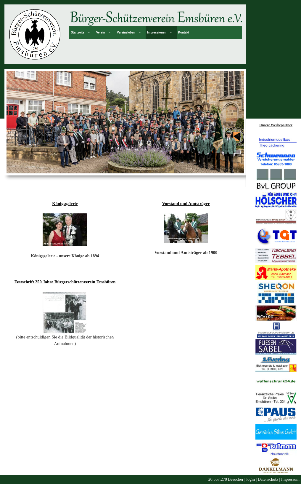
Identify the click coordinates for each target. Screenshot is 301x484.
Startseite (77, 32)
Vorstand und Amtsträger (186, 203)
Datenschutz (268, 479)
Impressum (290, 479)
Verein (100, 32)
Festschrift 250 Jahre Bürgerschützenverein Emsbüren (64, 281)
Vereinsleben (126, 32)
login (250, 479)
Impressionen (156, 32)
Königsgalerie (65, 203)
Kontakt (183, 32)
